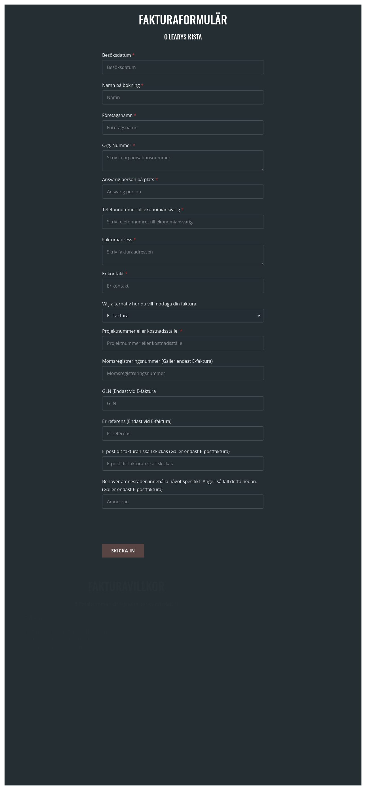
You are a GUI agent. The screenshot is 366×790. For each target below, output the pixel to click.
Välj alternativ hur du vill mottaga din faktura (149, 304)
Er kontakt (113, 274)
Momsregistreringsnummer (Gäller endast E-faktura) (157, 361)
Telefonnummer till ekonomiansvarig (141, 209)
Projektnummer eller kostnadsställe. (140, 331)
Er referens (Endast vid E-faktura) (137, 421)
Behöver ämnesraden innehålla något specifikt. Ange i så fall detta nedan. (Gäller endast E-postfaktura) (179, 485)
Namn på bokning (121, 85)
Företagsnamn (117, 115)
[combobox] (183, 315)
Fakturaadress (117, 239)
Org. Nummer (116, 145)
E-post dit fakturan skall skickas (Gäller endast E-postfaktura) (166, 451)
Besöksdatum (116, 55)
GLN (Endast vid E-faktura (129, 391)
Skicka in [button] (123, 551)
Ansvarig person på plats (128, 179)
